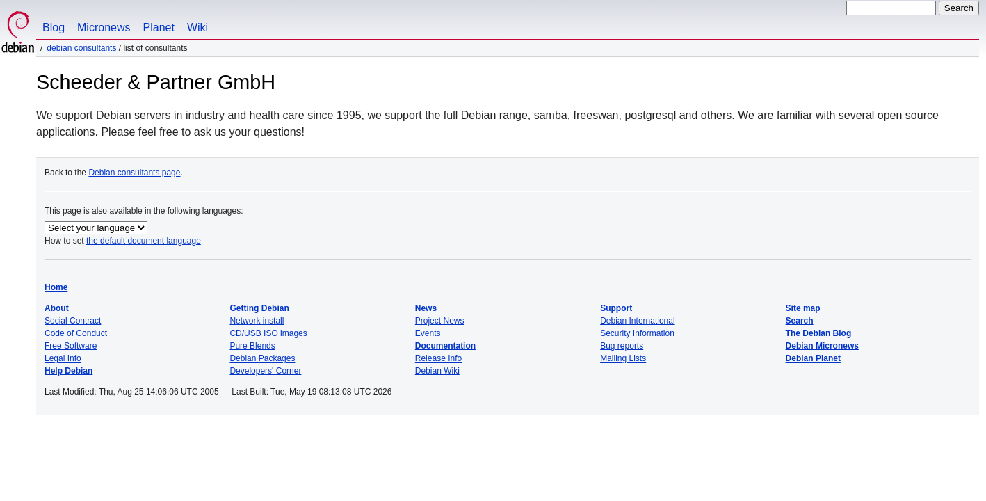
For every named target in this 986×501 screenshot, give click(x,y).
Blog (53, 27)
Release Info (438, 358)
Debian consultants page (134, 172)
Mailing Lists (623, 358)
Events (428, 333)
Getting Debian (259, 308)
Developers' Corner (265, 371)
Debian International (637, 321)
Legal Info (63, 358)
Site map (803, 308)
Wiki (197, 27)
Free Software (71, 346)
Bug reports (621, 346)
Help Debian (68, 371)
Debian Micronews (822, 346)
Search (800, 321)
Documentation (445, 346)
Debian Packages (262, 358)
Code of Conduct (76, 333)
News (426, 308)
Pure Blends (252, 346)
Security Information (637, 333)
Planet (159, 27)
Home (56, 287)
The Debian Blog (819, 333)
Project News (439, 321)
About (57, 308)
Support (616, 308)
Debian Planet (813, 358)
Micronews (103, 27)
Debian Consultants (81, 48)
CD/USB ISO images (268, 333)
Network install (256, 321)
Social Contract (73, 321)
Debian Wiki (437, 371)
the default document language (143, 241)
